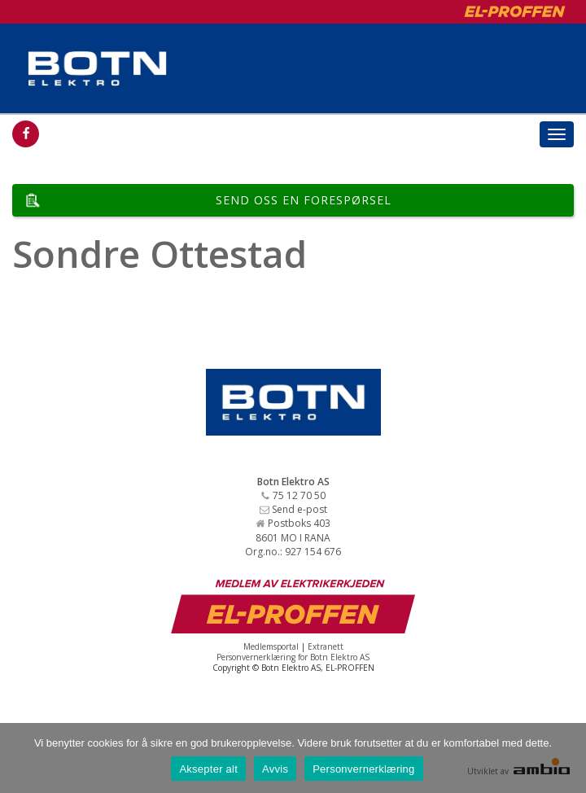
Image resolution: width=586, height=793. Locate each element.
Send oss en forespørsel (303, 200)
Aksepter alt (208, 769)
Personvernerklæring (363, 769)
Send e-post (299, 509)
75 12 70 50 (299, 495)
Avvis (275, 769)
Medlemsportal (271, 646)
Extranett (325, 646)
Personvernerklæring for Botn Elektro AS (293, 657)
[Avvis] (566, 758)
